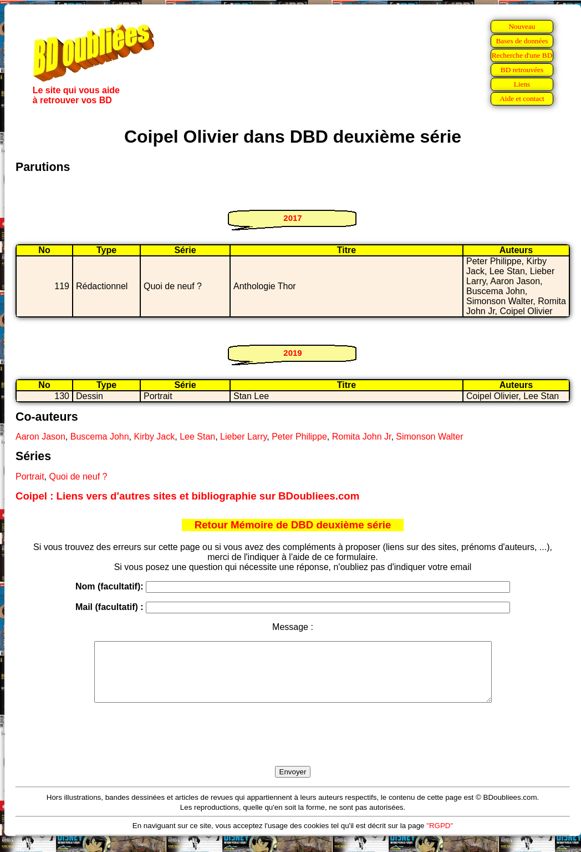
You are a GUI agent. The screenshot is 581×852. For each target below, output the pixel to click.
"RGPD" (439, 837)
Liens (522, 84)
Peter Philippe (299, 436)
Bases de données (522, 41)
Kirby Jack (154, 436)
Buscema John (99, 436)
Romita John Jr (361, 436)
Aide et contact (522, 98)
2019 (292, 352)
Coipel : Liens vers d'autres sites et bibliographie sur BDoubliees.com (187, 496)
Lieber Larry (243, 436)
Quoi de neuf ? (78, 476)
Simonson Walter (429, 436)
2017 (292, 218)
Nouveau (521, 26)
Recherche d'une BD (522, 55)
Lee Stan (197, 436)
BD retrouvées (522, 69)
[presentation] (292, 747)
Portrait (30, 476)
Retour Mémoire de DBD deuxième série (293, 525)
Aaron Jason (40, 436)
